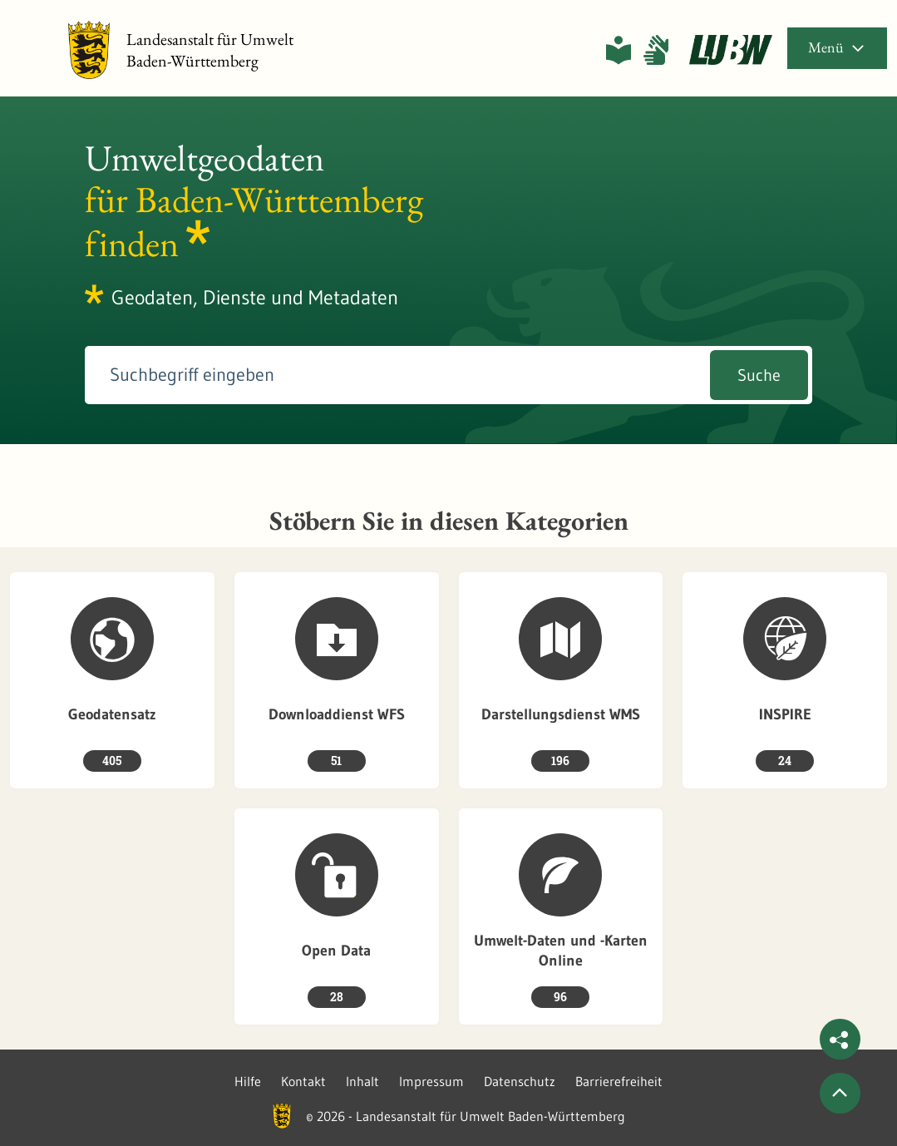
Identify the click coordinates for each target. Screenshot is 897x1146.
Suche (759, 375)
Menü (837, 47)
